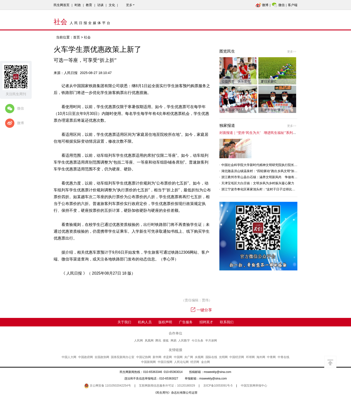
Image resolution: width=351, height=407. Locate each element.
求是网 (167, 357)
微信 (278, 5)
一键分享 (201, 310)
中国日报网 (165, 362)
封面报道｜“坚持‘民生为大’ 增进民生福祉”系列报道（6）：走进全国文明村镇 (279, 133)
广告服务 (186, 322)
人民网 (138, 340)
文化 (112, 5)
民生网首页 (61, 5)
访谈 (100, 5)
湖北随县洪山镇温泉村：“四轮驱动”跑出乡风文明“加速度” (261, 171)
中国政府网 (85, 357)
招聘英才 (206, 322)
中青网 (271, 357)
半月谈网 (211, 340)
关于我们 (124, 322)
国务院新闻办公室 (122, 357)
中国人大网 (69, 357)
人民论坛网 (181, 362)
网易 (173, 340)
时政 (78, 5)
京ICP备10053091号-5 (218, 385)
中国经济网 (236, 357)
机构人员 (145, 322)
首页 (76, 37)
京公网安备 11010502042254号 (107, 385)
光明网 (223, 357)
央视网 (199, 357)
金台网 (205, 362)
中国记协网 (143, 357)
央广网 (188, 357)
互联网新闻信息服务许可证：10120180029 (167, 385)
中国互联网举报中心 (254, 385)
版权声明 (165, 322)
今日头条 (197, 340)
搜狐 (166, 340)
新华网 (157, 357)
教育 (89, 5)
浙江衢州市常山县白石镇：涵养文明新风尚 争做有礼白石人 (264, 177)
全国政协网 (102, 357)
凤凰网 (149, 340)
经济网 (194, 362)
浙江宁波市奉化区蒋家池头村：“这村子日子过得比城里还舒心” (265, 189)
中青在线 (283, 357)
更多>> (291, 51)
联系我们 (227, 322)
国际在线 (211, 357)
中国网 (178, 357)
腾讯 (158, 340)
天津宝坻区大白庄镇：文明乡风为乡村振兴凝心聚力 (257, 183)
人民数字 (184, 340)
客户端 (292, 5)
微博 (261, 5)
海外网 (260, 357)
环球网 (250, 357)
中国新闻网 (148, 362)
